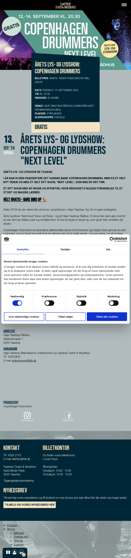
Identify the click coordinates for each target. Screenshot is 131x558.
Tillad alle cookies (107, 316)
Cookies (19, 544)
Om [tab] (108, 249)
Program (12, 525)
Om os (11, 529)
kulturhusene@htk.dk (24, 361)
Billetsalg (19, 533)
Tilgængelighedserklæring (18, 481)
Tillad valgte (65, 316)
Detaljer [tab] (65, 249)
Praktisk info (21, 537)
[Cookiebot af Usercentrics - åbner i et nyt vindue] (112, 239)
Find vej (18, 541)
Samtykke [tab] (23, 249)
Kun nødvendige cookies (24, 316)
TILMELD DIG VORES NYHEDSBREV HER (29, 505)
